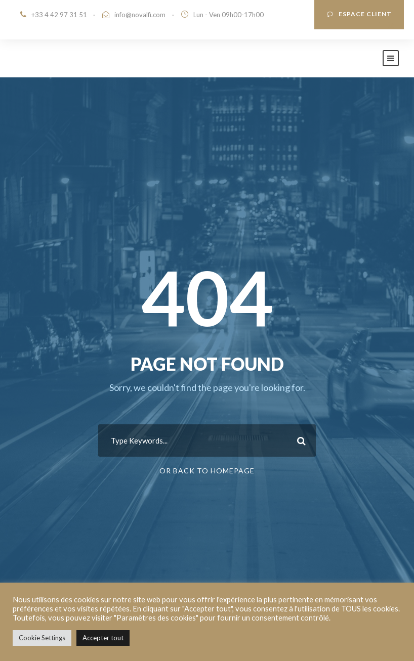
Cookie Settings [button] (42, 638)
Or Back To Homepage (207, 470)
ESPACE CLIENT (359, 14)
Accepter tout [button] (102, 638)
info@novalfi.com (139, 15)
